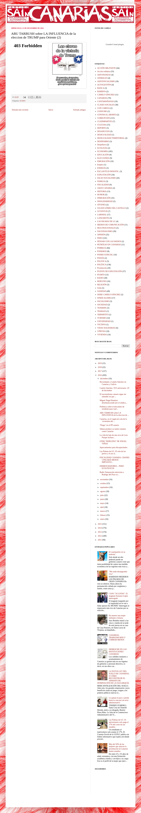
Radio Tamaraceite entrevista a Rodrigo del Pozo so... (112, 473)
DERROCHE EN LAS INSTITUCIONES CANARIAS (118, 651)
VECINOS (101, 324)
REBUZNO (102, 281)
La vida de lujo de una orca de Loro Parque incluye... (114, 436)
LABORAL (102, 215)
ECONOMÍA (102, 151)
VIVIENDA (102, 335)
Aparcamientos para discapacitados (113, 447)
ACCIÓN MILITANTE (106, 68)
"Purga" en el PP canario (109, 425)
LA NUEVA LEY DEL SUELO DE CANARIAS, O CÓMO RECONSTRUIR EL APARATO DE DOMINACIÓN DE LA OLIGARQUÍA (113, 677)
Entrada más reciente (20, 110)
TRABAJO (101, 311)
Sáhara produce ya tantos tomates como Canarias (113, 430)
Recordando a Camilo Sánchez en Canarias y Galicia (113, 383)
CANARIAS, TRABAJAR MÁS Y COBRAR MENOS (117, 637)
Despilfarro (101, 145)
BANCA (100, 88)
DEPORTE (101, 128)
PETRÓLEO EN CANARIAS (109, 245)
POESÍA (100, 258)
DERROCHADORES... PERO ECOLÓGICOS (112, 467)
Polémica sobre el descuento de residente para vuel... (112, 408)
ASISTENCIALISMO (106, 81)
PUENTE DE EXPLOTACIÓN (109, 271)
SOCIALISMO (103, 301)
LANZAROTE (103, 218)
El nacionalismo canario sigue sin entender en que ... (113, 395)
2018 (100, 367)
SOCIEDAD (102, 305)
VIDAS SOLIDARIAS (106, 328)
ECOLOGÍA (102, 148)
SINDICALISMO (104, 298)
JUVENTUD (102, 211)
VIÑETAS (101, 331)
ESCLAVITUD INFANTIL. (108, 171)
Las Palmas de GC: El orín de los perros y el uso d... (113, 452)
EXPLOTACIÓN (104, 175)
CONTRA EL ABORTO (106, 115)
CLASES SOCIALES (106, 105)
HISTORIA (101, 191)
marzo (102, 511)
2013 (100, 532)
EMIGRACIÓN (103, 161)
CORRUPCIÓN (103, 118)
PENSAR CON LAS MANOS (109, 241)
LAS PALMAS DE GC (106, 221)
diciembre (104, 379)
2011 (100, 540)
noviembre (104, 479)
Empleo (100, 165)
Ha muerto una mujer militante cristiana (117, 617)
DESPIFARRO (103, 141)
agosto (103, 491)
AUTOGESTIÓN (104, 85)
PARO (99, 238)
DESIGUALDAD (104, 135)
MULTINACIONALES (106, 228)
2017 (100, 371)
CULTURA (101, 125)
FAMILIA (101, 181)
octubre (103, 483)
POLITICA (101, 261)
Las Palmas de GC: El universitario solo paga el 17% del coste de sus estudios (119, 723)
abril (102, 507)
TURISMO (101, 318)
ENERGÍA (101, 168)
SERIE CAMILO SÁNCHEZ (109, 295)
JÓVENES (101, 205)
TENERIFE (102, 308)
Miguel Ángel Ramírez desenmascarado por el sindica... (113, 401)
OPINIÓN (101, 235)
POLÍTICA (101, 265)
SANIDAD (101, 291)
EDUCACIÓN (103, 155)
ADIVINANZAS (104, 75)
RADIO (22, 101)
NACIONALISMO (104, 231)
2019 (100, 363)
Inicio (51, 110)
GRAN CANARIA (104, 188)
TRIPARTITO (102, 315)
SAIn (99, 288)
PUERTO (101, 275)
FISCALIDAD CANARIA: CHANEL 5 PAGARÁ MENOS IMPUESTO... (115, 459)
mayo (102, 503)
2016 (100, 375)
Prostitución (102, 268)
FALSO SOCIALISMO (106, 178)
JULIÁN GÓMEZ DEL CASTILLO (111, 208)
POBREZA (101, 248)
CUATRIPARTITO (104, 121)
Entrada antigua (79, 110)
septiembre (104, 487)
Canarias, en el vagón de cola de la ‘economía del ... (113, 420)
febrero (103, 515)
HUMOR (101, 195)
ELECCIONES (103, 158)
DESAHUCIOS (103, 131)
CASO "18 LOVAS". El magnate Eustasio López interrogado (118, 596)
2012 (100, 536)
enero (102, 519)
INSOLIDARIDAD (105, 201)
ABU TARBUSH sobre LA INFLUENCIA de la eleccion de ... (114, 414)
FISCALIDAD (103, 185)
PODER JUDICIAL (105, 255)
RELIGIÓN (102, 285)
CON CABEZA (103, 108)
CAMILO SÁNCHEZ (106, 95)
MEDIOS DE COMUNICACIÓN (110, 225)
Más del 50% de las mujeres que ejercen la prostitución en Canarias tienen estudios (118, 747)
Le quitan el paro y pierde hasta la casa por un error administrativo (119, 700)
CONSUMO (102, 111)
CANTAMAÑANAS (105, 101)
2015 (100, 524)
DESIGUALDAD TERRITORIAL (111, 138)
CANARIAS (102, 98)
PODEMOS (102, 251)
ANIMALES (102, 78)
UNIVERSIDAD (104, 321)
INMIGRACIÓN (104, 198)
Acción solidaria (103, 71)
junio (102, 499)
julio (102, 495)
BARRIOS (101, 91)
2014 (100, 528)
